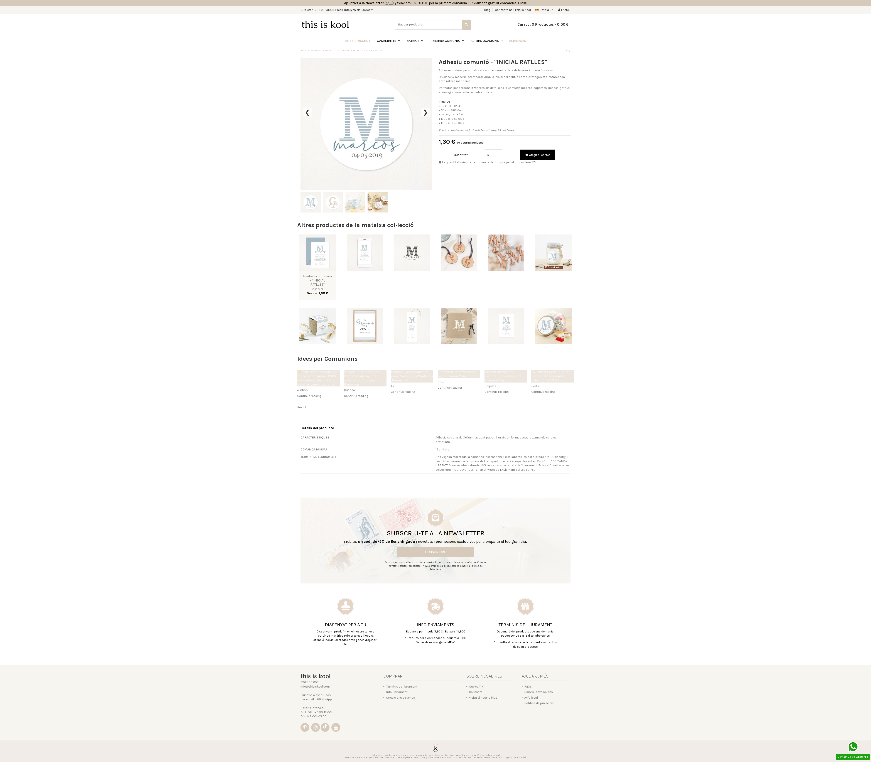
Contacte (475, 692)
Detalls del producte (317, 428)
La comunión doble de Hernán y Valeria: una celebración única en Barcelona (361, 378)
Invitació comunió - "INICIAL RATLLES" (317, 280)
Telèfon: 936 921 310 (317, 10)
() (389, 3)
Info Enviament (397, 692)
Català (544, 10)
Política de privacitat (539, 703)
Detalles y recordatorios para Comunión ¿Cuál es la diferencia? (412, 376)
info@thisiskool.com (315, 686)
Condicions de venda (400, 698)
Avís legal (531, 698)
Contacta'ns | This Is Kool (513, 10)
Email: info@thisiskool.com (353, 10)
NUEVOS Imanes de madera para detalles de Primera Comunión (503, 376)
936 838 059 (309, 682)
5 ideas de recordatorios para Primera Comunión (457, 374)
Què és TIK (476, 686)
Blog (487, 10)
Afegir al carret (537, 155)
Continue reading (309, 396)
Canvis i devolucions (538, 692)
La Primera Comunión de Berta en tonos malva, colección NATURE (550, 376)
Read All (302, 407)
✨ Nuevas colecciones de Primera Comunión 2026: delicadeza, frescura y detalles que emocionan (317, 378)
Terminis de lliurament (401, 686)
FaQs (528, 686)
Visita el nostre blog (483, 698)
